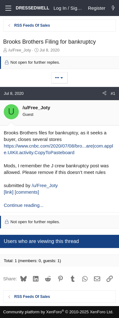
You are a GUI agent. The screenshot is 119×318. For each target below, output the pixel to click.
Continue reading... (24, 205)
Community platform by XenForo (58, 312)
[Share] (104, 93)
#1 (113, 93)
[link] (8, 192)
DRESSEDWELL (32, 7)
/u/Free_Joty (45, 185)
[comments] (27, 192)
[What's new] (113, 8)
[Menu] (7, 8)
